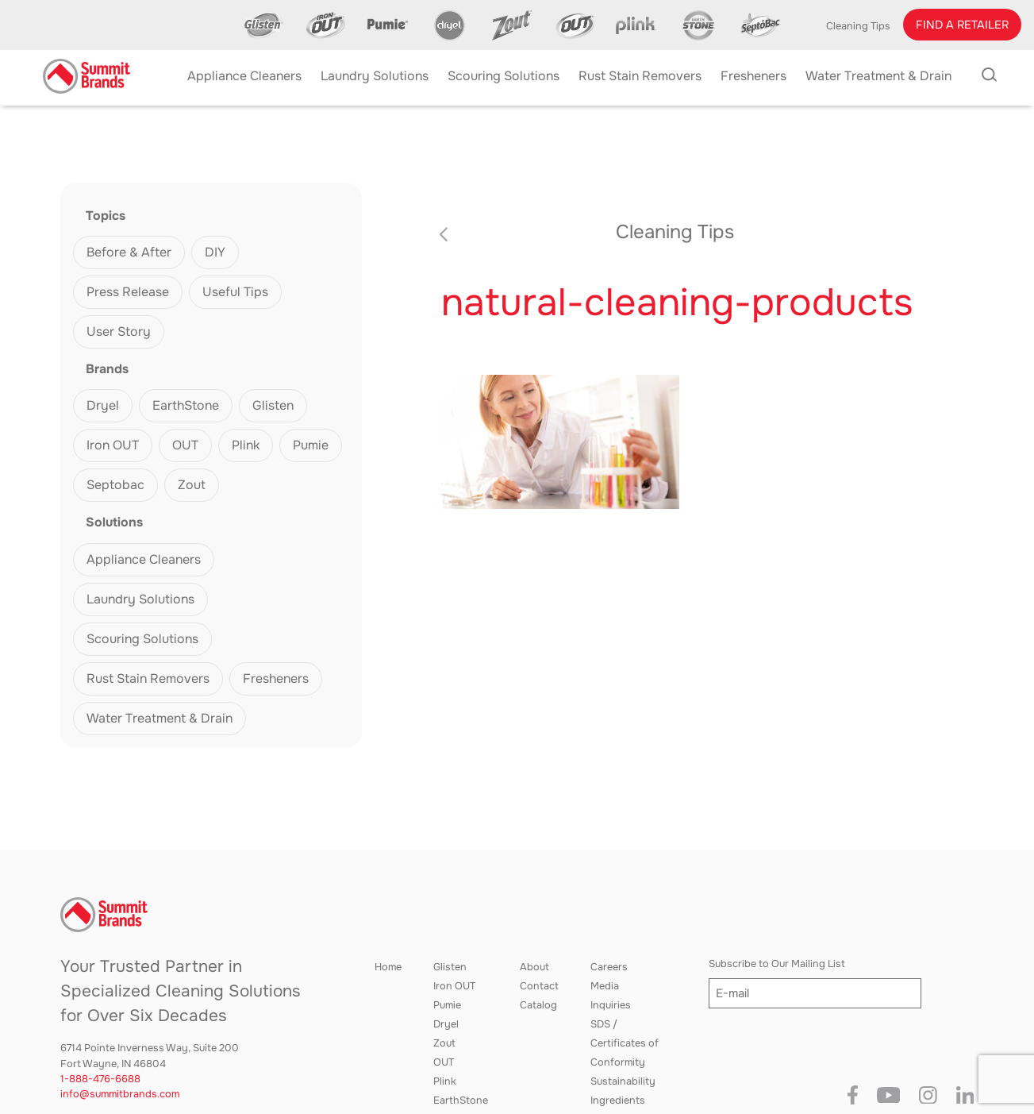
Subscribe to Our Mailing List (777, 964)
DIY (215, 252)
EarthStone (185, 405)
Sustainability (622, 1081)
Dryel (102, 405)
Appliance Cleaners (143, 559)
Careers (609, 967)
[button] (962, 24)
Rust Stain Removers (147, 678)
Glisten (273, 405)
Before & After (128, 252)
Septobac (115, 484)
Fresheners (276, 678)
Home (388, 967)
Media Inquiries (610, 996)
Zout (192, 484)
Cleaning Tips (858, 26)
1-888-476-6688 (100, 1079)
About (534, 967)
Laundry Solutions (140, 599)
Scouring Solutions (142, 638)
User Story (118, 331)
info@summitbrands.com (119, 1094)
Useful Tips (235, 291)
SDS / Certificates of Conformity (624, 1043)
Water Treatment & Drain (159, 718)
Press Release (127, 291)
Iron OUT (112, 445)
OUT (185, 445)
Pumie (311, 445)
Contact (539, 986)
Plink (245, 445)
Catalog (538, 1005)
